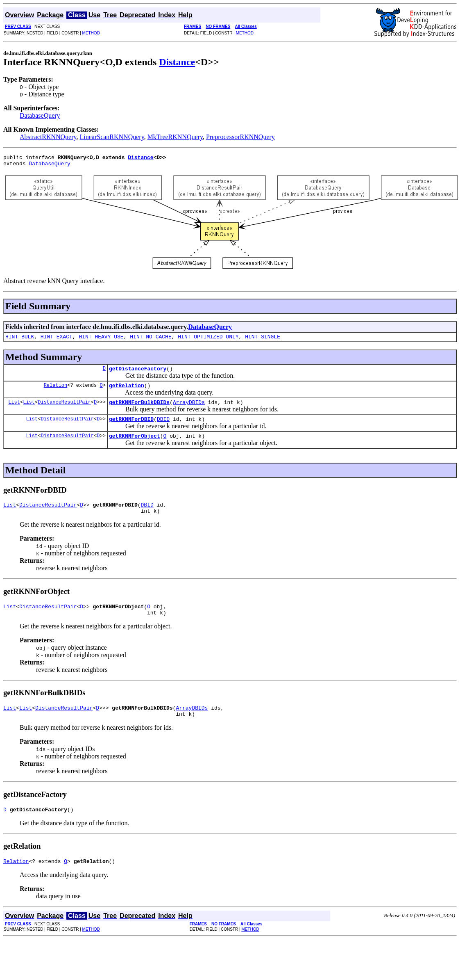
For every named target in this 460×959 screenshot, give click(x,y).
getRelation (126, 391)
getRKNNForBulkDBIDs (139, 409)
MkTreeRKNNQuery (175, 136)
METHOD (91, 33)
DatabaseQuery (40, 115)
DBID (163, 427)
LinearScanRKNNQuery (111, 136)
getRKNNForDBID (131, 427)
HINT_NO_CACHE (150, 340)
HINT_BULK (19, 340)
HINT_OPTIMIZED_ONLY (208, 340)
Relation (56, 391)
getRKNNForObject (134, 445)
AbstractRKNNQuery (48, 136)
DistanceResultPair (64, 409)
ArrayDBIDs (189, 409)
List (14, 409)
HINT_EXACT (57, 340)
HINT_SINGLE (262, 340)
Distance (177, 62)
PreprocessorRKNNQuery (240, 136)
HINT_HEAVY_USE (101, 340)
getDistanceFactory (137, 373)
